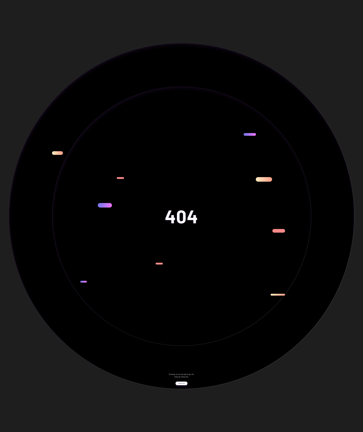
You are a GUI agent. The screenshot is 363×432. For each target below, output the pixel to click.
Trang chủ (181, 385)
